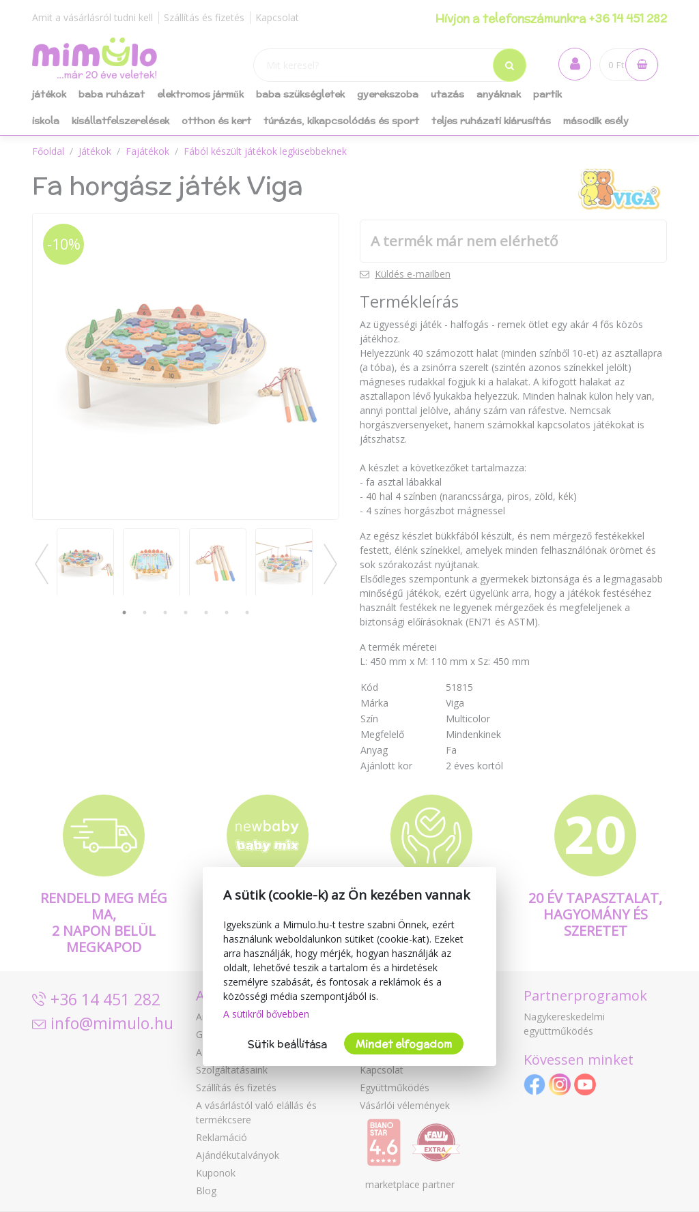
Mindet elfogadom (404, 1044)
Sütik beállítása (287, 1044)
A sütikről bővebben (266, 1013)
